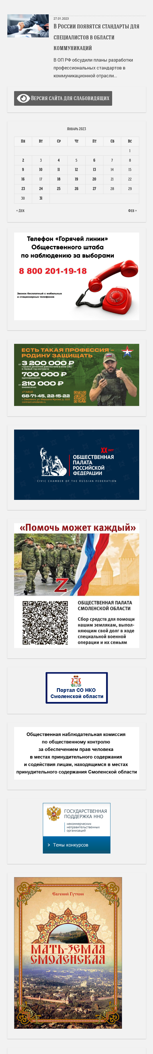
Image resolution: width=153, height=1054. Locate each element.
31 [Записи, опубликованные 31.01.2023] (40, 198)
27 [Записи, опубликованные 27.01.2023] (94, 189)
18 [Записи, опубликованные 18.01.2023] (58, 179)
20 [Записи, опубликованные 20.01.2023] (94, 179)
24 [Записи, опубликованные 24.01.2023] (41, 189)
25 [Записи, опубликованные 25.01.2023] (58, 189)
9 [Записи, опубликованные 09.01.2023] (23, 170)
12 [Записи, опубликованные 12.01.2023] (76, 170)
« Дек (20, 211)
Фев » (132, 211)
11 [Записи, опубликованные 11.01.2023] (58, 170)
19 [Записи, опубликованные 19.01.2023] (76, 179)
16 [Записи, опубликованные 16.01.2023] (23, 179)
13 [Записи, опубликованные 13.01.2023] (94, 170)
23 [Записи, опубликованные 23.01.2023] (23, 189)
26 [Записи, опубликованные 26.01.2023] (76, 189)
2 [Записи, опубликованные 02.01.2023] (23, 160)
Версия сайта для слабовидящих (63, 98)
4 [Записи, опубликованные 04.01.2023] (58, 160)
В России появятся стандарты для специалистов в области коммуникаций (96, 37)
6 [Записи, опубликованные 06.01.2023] (94, 160)
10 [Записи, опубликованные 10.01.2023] (40, 170)
